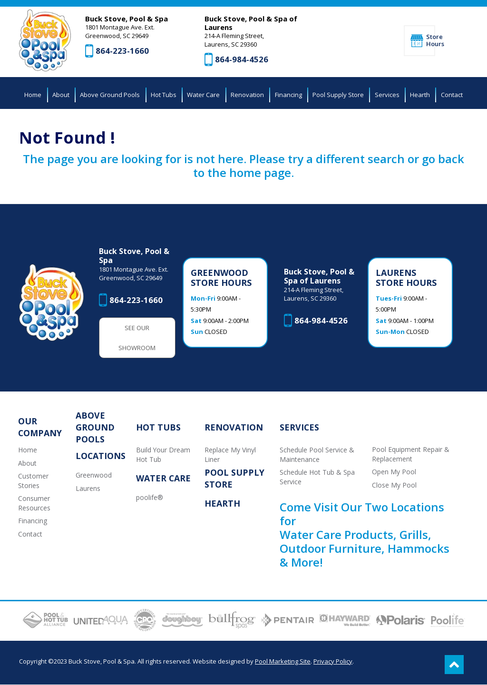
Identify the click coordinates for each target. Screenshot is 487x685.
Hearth (223, 504)
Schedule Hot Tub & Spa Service (317, 478)
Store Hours (430, 40)
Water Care (163, 479)
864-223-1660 (122, 51)
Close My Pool (394, 485)
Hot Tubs (158, 427)
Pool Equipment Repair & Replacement (411, 454)
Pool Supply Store (235, 478)
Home (27, 450)
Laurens (88, 488)
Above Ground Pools (95, 427)
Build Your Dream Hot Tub (163, 455)
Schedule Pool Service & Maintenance (317, 455)
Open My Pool (394, 472)
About (27, 463)
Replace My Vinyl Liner (230, 455)
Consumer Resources (34, 504)
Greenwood (94, 475)
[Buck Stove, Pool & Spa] (45, 41)
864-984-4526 (242, 59)
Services (300, 427)
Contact (30, 534)
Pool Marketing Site (283, 661)
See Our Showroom (137, 338)
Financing (32, 521)
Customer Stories (33, 481)
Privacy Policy (332, 661)
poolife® (149, 498)
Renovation (234, 427)
